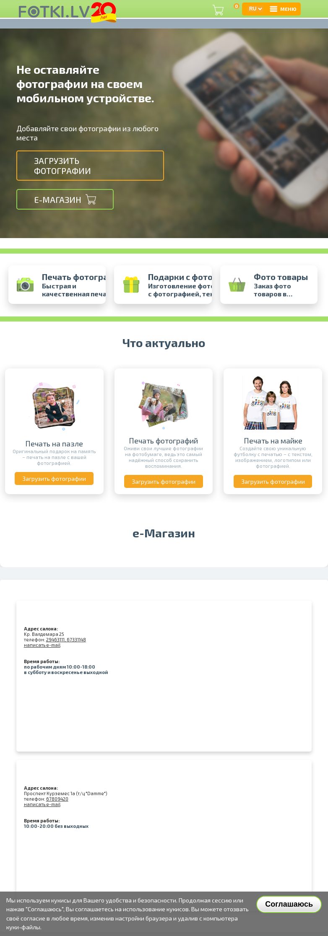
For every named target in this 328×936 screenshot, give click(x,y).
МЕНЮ (283, 9)
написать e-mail (42, 645)
